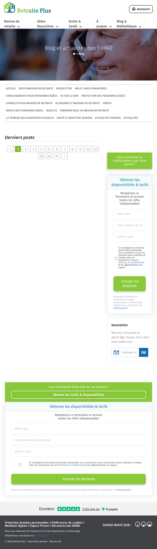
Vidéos (107, 103)
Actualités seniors (108, 117)
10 (88, 149)
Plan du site (55, 541)
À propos (101, 23)
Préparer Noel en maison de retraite (84, 110)
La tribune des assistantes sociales (30, 117)
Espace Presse (39, 526)
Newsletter (64, 88)
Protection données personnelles (27, 522)
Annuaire (143, 9)
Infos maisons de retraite (36, 88)
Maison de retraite (12, 23)
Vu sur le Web (69, 95)
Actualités (130, 117)
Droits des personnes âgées (24, 110)
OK (143, 352)
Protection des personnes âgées (103, 95)
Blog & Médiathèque (127, 23)
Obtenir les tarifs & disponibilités (78, 395)
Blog (81, 54)
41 (56, 156)
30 (41, 156)
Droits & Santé (75, 23)
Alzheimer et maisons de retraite (77, 103)
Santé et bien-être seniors (74, 117)
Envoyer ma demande (130, 283)
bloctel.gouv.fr (120, 308)
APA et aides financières (91, 88)
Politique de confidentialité (131, 262)
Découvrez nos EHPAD (66, 526)
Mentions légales (16, 526)
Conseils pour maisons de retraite (29, 103)
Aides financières (45, 23)
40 (49, 156)
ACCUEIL (11, 88)
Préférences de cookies (66, 522)
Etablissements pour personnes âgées (31, 95)
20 (96, 149)
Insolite (51, 110)
